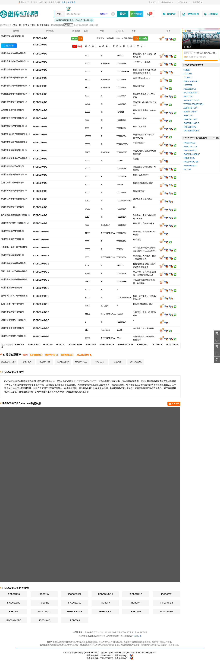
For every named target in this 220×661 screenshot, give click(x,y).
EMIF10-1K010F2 (190, 81)
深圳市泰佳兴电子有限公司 (12, 312)
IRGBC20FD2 (34, 344)
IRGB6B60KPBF (107, 344)
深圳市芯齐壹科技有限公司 (12, 77)
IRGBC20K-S (13, 594)
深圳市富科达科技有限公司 (12, 150)
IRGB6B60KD (142, 344)
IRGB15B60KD (189, 166)
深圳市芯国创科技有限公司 (12, 36)
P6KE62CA (26, 362)
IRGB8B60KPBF (75, 344)
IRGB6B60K (157, 344)
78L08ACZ (187, 77)
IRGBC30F (136, 603)
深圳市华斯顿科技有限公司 (12, 69)
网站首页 (152, 2)
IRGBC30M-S (44, 620)
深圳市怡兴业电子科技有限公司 (14, 86)
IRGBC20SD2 (13, 603)
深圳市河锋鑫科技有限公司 (12, 191)
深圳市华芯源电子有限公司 (12, 207)
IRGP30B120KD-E (191, 123)
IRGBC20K (19, 344)
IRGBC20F (48, 344)
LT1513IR (187, 74)
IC (20, 25)
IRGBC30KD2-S (74, 611)
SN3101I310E (136, 362)
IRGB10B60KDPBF (191, 154)
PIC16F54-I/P (44, 362)
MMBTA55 (99, 362)
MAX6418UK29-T (190, 93)
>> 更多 (216, 138)
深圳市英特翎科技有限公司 (12, 118)
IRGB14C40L (189, 158)
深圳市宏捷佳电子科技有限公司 (14, 142)
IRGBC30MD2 (166, 611)
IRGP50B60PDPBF (191, 131)
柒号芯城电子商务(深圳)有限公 (14, 215)
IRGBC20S (166, 594)
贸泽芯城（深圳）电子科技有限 (14, 296)
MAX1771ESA (63, 362)
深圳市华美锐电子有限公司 (12, 102)
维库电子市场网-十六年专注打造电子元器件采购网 (19, 14)
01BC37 (186, 70)
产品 (59, 14)
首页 (15, 25)
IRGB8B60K (91, 344)
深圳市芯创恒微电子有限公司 (13, 320)
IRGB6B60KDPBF (125, 344)
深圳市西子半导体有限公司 (12, 328)
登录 (64, 2)
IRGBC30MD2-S (13, 620)
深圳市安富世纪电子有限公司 (13, 61)
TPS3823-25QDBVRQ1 (193, 104)
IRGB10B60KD (189, 150)
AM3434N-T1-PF (190, 108)
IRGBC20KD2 (40, 44)
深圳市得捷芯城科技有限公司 (13, 53)
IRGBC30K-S (105, 611)
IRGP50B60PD (189, 127)
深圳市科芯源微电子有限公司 (13, 336)
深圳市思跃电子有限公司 (11, 287)
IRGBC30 (105, 603)
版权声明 (153, 652)
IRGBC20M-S (135, 594)
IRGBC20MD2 (74, 594)
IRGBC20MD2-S (105, 594)
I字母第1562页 (43, 25)
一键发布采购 (190, 14)
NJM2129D (188, 96)
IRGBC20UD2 (74, 603)
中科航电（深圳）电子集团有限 (14, 247)
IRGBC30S (75, 620)
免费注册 (71, 2)
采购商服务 (167, 2)
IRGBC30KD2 (44, 611)
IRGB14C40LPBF (190, 162)
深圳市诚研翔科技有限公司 (12, 126)
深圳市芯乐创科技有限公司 (12, 231)
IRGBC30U (188, 115)
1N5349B (117, 362)
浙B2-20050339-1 (116, 652)
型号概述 (136, 14)
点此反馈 (137, 636)
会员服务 (182, 2)
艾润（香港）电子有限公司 (12, 182)
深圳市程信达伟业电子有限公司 (14, 158)
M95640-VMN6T (190, 112)
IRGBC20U (44, 603)
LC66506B (187, 85)
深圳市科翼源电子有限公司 (12, 239)
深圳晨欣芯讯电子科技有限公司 (14, 94)
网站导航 (197, 2)
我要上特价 (9, 45)
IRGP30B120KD (190, 119)
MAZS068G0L (81, 362)
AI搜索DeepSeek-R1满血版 (74, 20)
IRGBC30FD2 (166, 603)
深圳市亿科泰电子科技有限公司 (14, 199)
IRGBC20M (44, 594)
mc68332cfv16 (189, 89)
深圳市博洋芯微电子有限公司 (13, 223)
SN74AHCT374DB (191, 100)
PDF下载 (174, 404)
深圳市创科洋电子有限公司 (12, 166)
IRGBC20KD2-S (190, 147)
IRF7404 (187, 169)
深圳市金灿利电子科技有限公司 (14, 134)
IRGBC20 (60, 344)
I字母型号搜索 (29, 25)
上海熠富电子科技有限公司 (12, 110)
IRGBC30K (14, 611)
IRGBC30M (136, 611)
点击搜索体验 (84, 355)
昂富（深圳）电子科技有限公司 (14, 271)
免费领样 (103, 14)
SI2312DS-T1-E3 (8, 362)
